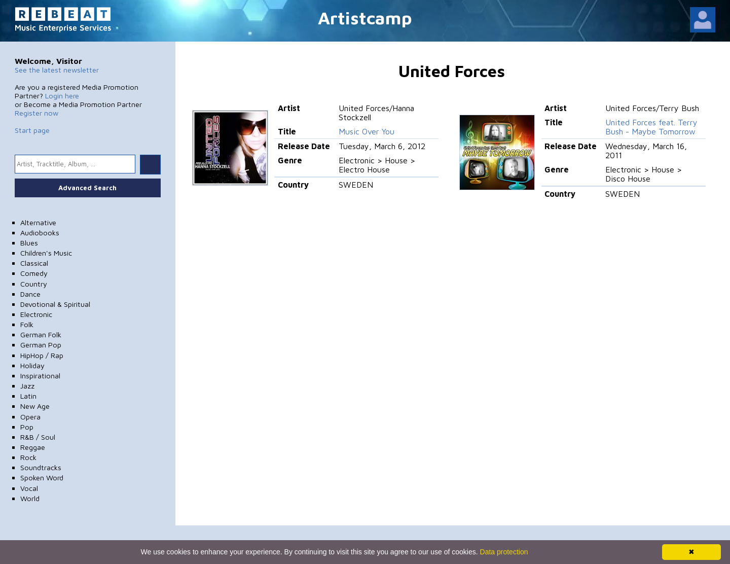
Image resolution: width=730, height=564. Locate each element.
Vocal (29, 488)
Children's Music (46, 253)
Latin (28, 396)
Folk (26, 324)
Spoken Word (41, 477)
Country (33, 283)
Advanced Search (87, 188)
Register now (36, 113)
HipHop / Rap (41, 355)
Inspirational (40, 375)
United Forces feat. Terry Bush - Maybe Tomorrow (651, 127)
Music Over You (366, 131)
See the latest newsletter (57, 69)
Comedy (34, 273)
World (30, 498)
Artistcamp (365, 17)
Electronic (36, 314)
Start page (32, 130)
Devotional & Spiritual (55, 304)
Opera (30, 416)
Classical (34, 263)
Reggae (32, 447)
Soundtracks (40, 467)
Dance (30, 294)
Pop (26, 426)
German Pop (40, 344)
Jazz (27, 385)
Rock (28, 457)
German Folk (40, 334)
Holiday (32, 365)
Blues (29, 242)
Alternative (38, 222)
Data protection (504, 552)
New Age (35, 406)
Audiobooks (39, 232)
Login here (62, 95)
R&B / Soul (37, 437)
